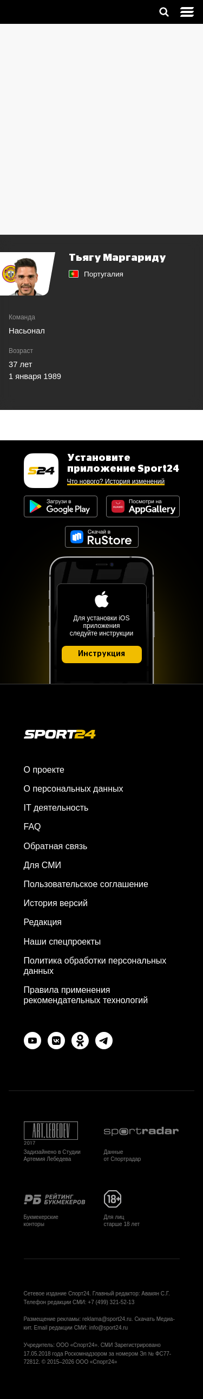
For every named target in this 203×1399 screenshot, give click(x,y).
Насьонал (27, 330)
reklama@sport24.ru (107, 1319)
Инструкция (101, 654)
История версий (56, 903)
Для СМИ (42, 865)
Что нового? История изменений (116, 481)
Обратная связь (56, 846)
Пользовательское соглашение (86, 884)
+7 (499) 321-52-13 (111, 1302)
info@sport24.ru (108, 1328)
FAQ (32, 826)
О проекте (44, 769)
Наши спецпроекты (62, 941)
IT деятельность (56, 807)
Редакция (43, 922)
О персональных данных (73, 788)
